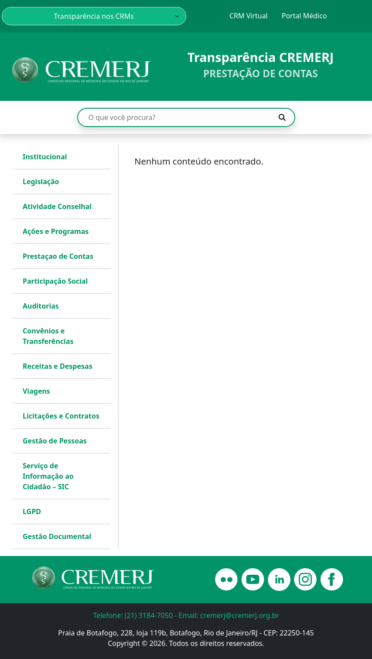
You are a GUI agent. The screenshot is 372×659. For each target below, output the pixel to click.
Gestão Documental (57, 536)
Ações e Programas (56, 231)
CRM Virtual (248, 16)
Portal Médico (304, 16)
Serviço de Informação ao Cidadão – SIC (48, 476)
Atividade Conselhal (57, 206)
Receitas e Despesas (57, 366)
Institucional (45, 156)
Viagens (36, 391)
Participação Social (55, 281)
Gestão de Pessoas (55, 441)
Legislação (41, 181)
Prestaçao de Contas (58, 256)
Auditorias (41, 306)
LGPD (32, 511)
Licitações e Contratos (61, 416)
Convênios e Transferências (48, 336)
